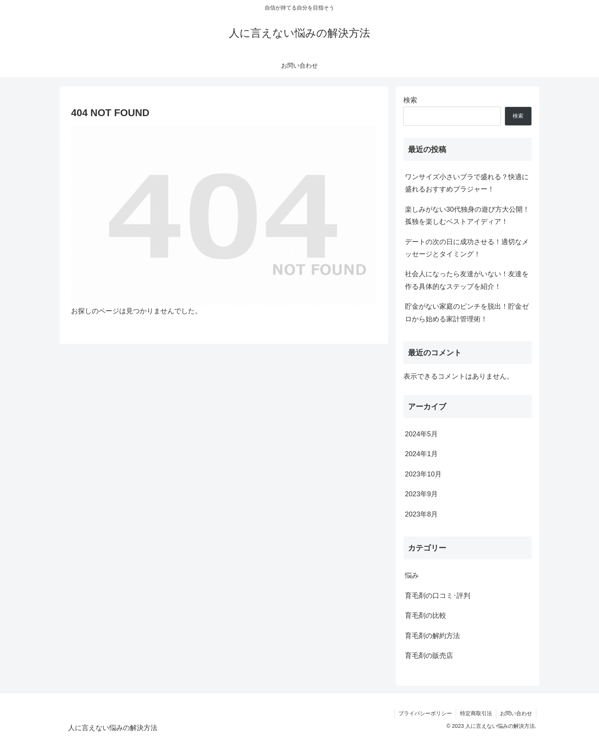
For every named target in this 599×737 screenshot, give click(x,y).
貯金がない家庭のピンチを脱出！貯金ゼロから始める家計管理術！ (467, 312)
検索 (410, 100)
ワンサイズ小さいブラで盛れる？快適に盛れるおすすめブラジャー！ (467, 183)
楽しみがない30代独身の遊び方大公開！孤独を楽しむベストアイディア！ (467, 215)
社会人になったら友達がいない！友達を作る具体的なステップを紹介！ (467, 280)
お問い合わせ (516, 713)
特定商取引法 (476, 713)
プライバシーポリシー (425, 713)
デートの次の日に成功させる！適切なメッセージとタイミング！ (467, 248)
